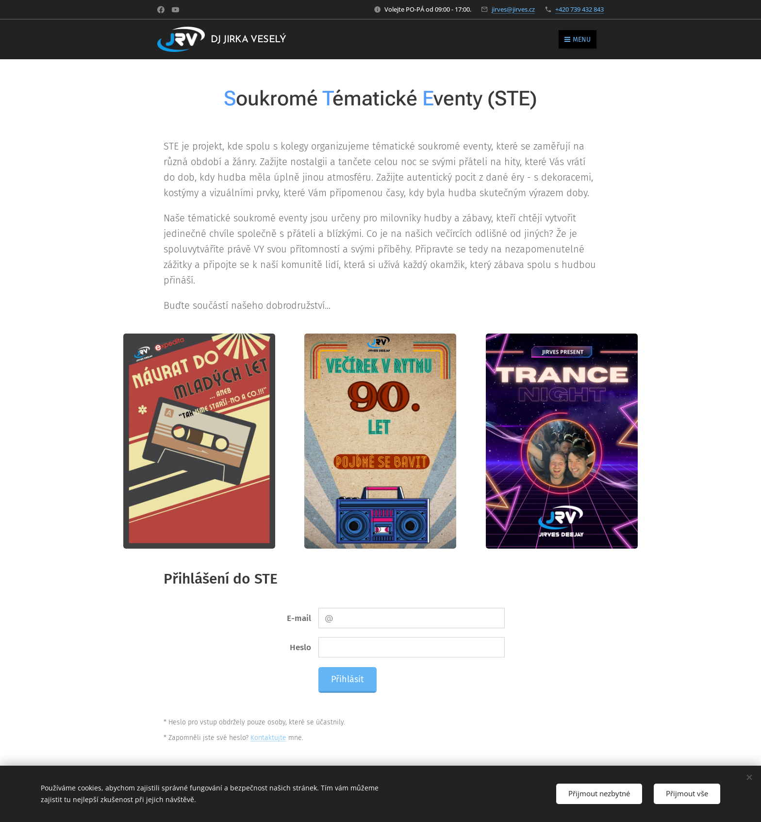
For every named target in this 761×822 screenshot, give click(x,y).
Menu (577, 39)
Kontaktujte (268, 738)
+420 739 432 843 (579, 9)
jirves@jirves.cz (513, 9)
